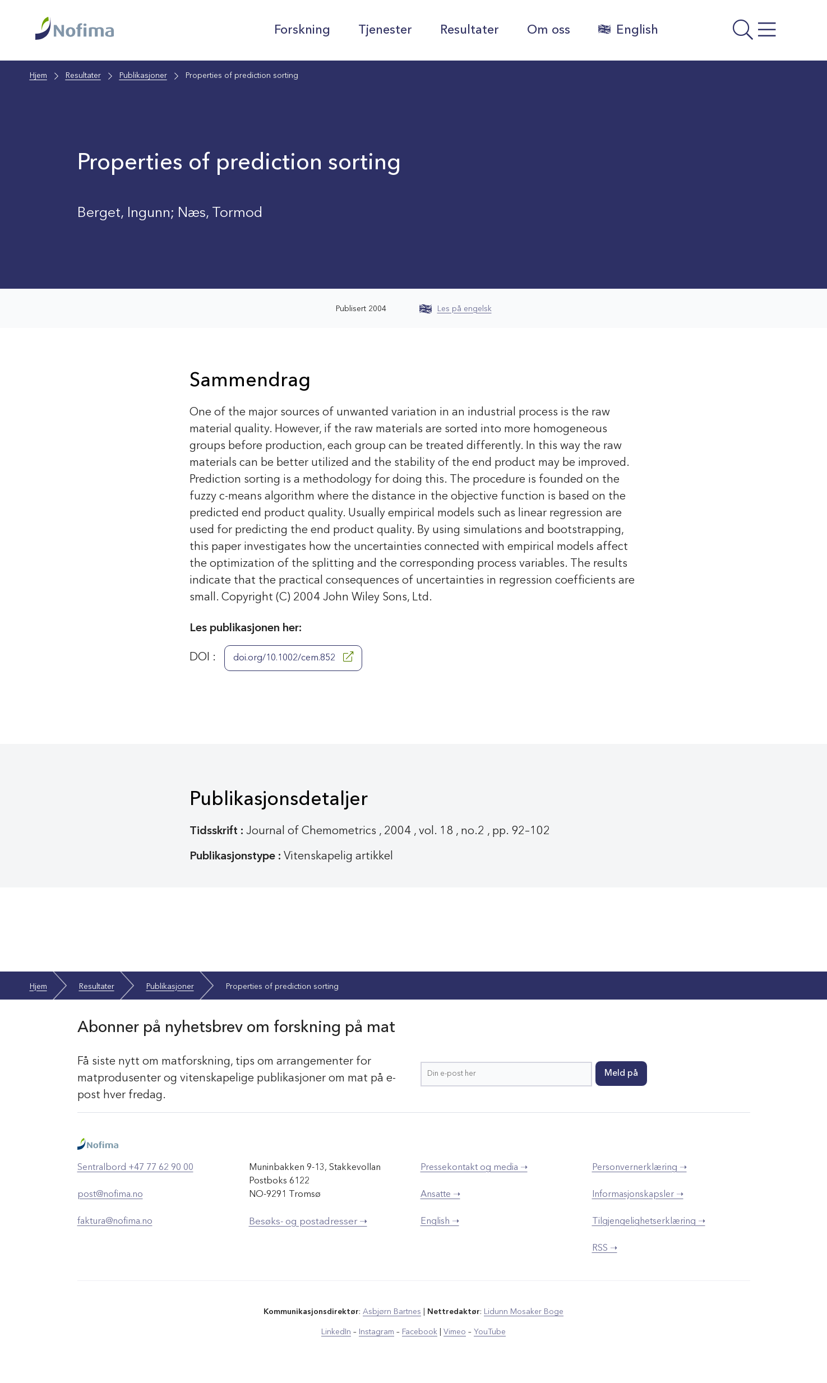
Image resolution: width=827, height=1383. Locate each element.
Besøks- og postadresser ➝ (308, 1222)
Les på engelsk (455, 309)
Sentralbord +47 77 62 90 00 (135, 1167)
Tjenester (385, 30)
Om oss (548, 30)
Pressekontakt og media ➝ (474, 1167)
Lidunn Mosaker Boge (523, 1312)
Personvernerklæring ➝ (639, 1167)
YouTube (490, 1332)
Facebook (419, 1332)
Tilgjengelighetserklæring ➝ (648, 1221)
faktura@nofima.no (115, 1221)
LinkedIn (336, 1332)
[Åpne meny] (730, 33)
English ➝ (440, 1221)
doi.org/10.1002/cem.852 (293, 657)
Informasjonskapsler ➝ (637, 1194)
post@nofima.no (110, 1194)
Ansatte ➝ (440, 1194)
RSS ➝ (604, 1248)
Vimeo (454, 1332)
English (628, 29)
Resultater (469, 30)
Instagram (376, 1332)
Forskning (302, 30)
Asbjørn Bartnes (392, 1312)
